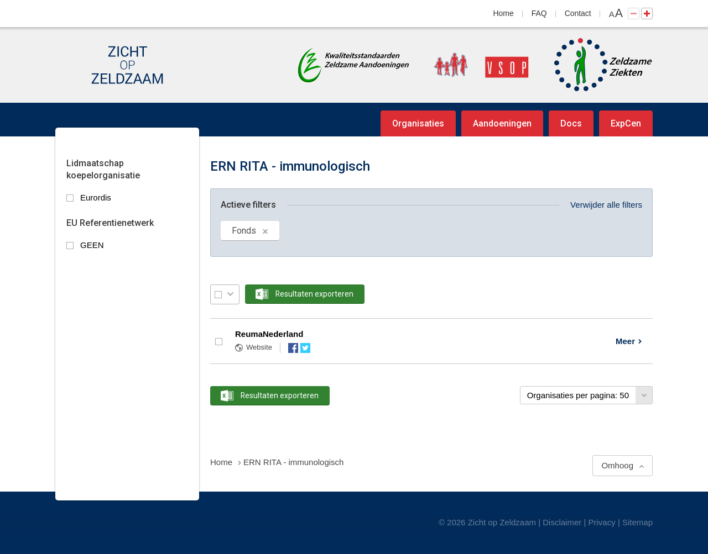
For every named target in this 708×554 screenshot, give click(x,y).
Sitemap (637, 522)
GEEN (92, 245)
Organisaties (418, 123)
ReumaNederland (269, 334)
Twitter (305, 348)
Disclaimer (562, 522)
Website (259, 347)
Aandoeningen (502, 123)
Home (503, 13)
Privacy (602, 522)
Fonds (244, 230)
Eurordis (95, 197)
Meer (625, 341)
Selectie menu (230, 294)
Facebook (293, 348)
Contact (578, 13)
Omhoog (617, 465)
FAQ (539, 13)
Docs (571, 123)
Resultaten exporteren (314, 293)
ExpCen (626, 123)
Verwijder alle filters (606, 204)
